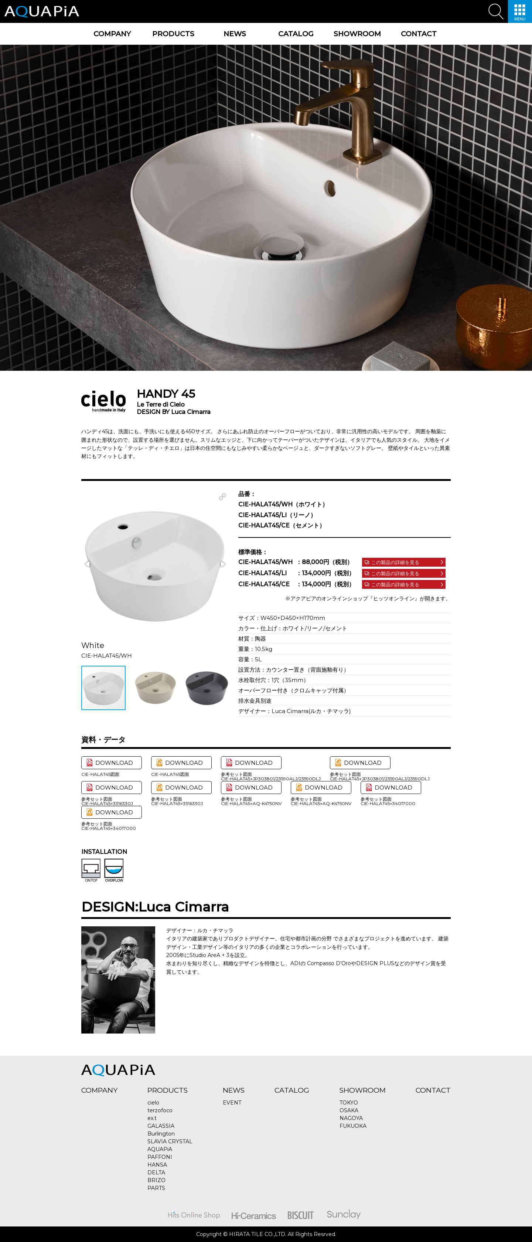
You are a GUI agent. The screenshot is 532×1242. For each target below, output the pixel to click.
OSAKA (349, 1110)
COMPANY (112, 34)
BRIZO (156, 1180)
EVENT (232, 1102)
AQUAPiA (159, 1149)
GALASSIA (160, 1126)
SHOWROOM (357, 34)
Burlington (161, 1133)
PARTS (156, 1188)
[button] (222, 497)
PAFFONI (159, 1157)
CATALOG (296, 34)
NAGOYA (351, 1118)
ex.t (152, 1118)
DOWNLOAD (114, 762)
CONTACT (419, 34)
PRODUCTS (173, 34)
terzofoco (160, 1110)
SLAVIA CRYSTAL (169, 1141)
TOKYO (349, 1102)
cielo (153, 1102)
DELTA (156, 1172)
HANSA (157, 1164)
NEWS (235, 34)
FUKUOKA (353, 1126)
